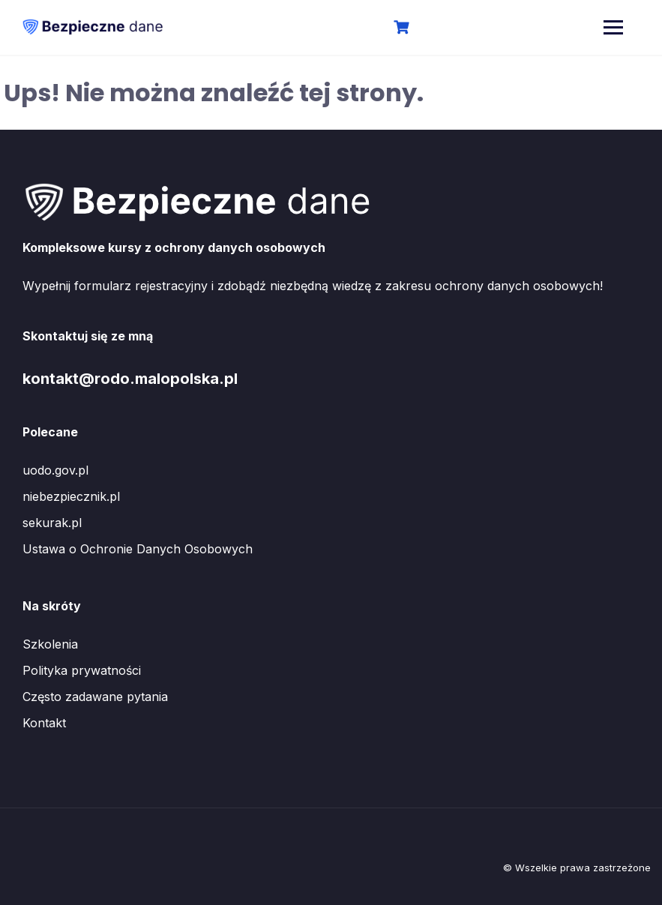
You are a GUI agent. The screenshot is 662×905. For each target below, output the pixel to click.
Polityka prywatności (81, 670)
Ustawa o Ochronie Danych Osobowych (137, 548)
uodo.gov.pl (55, 470)
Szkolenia (50, 644)
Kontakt (44, 722)
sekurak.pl (52, 522)
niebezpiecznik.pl (71, 496)
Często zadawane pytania (95, 696)
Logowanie (452, 28)
